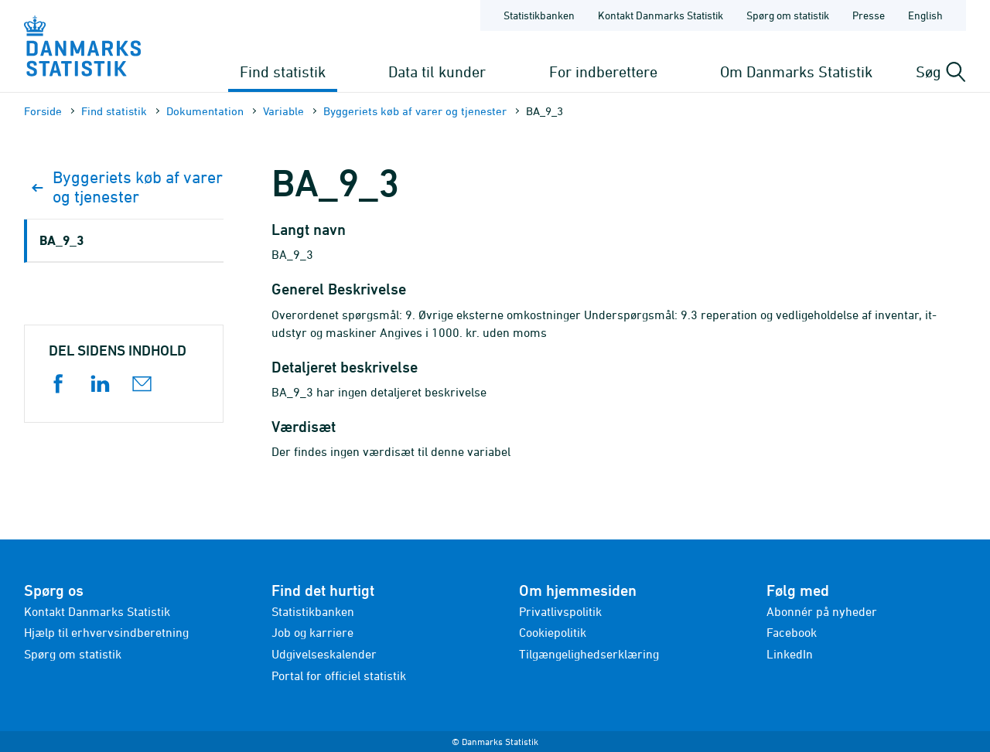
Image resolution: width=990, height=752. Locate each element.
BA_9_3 (61, 240)
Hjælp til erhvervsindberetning (106, 632)
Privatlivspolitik (560, 611)
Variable (283, 110)
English (925, 15)
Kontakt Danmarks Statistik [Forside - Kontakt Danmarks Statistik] (660, 15)
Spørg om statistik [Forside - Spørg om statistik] (787, 15)
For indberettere (603, 71)
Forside (43, 110)
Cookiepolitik (552, 632)
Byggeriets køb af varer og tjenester (415, 110)
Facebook (791, 632)
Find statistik (283, 71)
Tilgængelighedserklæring (589, 654)
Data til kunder (437, 71)
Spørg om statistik (72, 654)
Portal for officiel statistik (338, 675)
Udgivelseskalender (324, 654)
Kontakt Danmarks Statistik (97, 611)
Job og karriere (312, 632)
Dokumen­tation (205, 110)
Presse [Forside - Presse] (868, 15)
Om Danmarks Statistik (796, 71)
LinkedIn (789, 654)
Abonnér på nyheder (821, 611)
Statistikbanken (539, 15)
